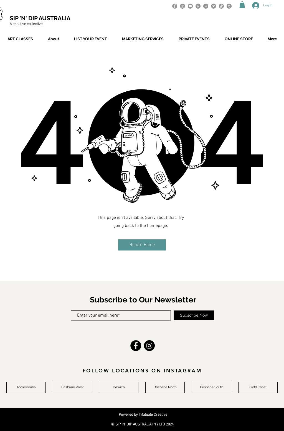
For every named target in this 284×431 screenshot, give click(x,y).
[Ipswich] (118, 387)
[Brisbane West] (72, 387)
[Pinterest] (198, 6)
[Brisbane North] (165, 387)
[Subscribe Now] (194, 315)
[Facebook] (174, 6)
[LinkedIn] (205, 6)
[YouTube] (190, 6)
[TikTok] (221, 6)
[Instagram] (182, 6)
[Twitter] (213, 6)
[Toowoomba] (26, 387)
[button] (242, 4)
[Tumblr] (229, 6)
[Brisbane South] (211, 387)
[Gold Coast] (258, 387)
